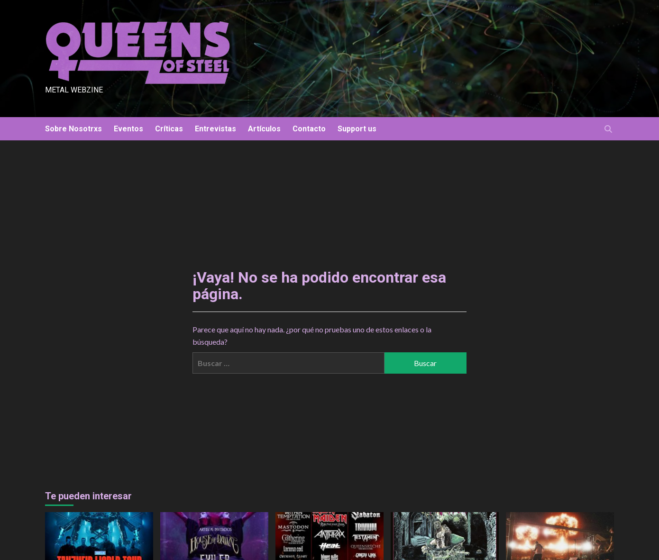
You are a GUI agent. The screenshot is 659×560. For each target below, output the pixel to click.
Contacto (309, 128)
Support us (357, 128)
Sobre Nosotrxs (73, 128)
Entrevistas (215, 128)
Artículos (264, 128)
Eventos (128, 128)
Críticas (169, 128)
